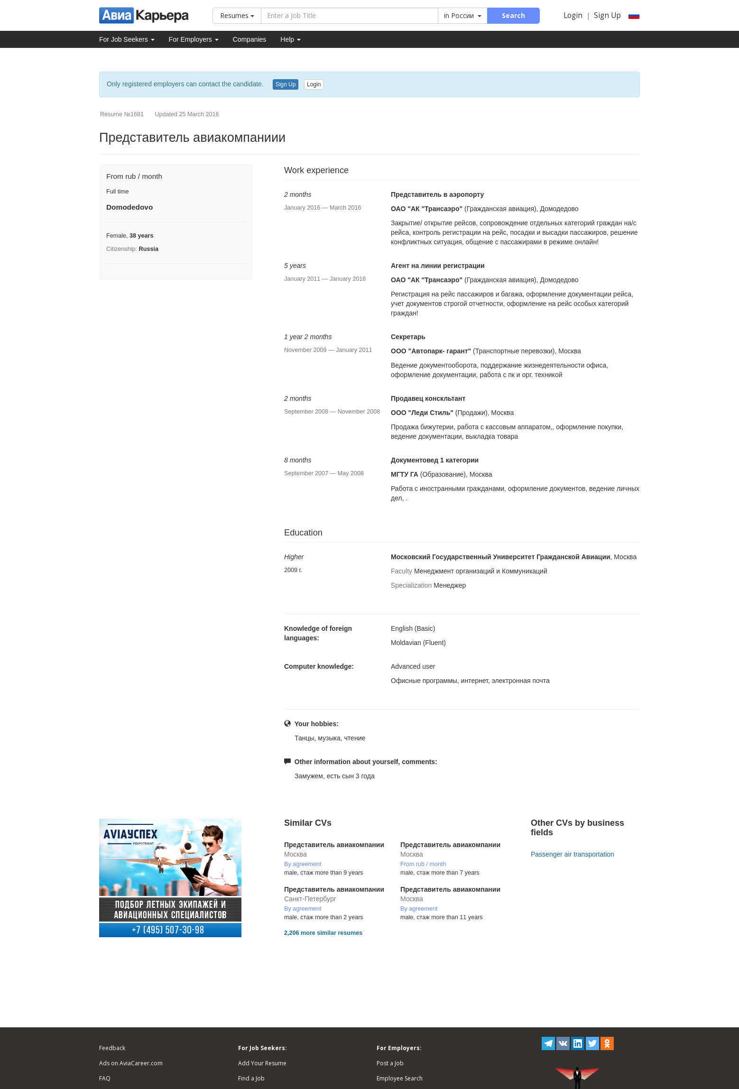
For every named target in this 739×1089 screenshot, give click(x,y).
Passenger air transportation (572, 854)
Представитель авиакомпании (334, 845)
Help (290, 39)
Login (572, 15)
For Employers (194, 39)
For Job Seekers (127, 39)
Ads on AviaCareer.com (131, 1063)
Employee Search (400, 1078)
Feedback (112, 1048)
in (462, 15)
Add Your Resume (262, 1063)
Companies (250, 39)
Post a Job (390, 1063)
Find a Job (251, 1078)
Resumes (237, 15)
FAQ (105, 1078)
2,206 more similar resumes (323, 933)
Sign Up (607, 15)
